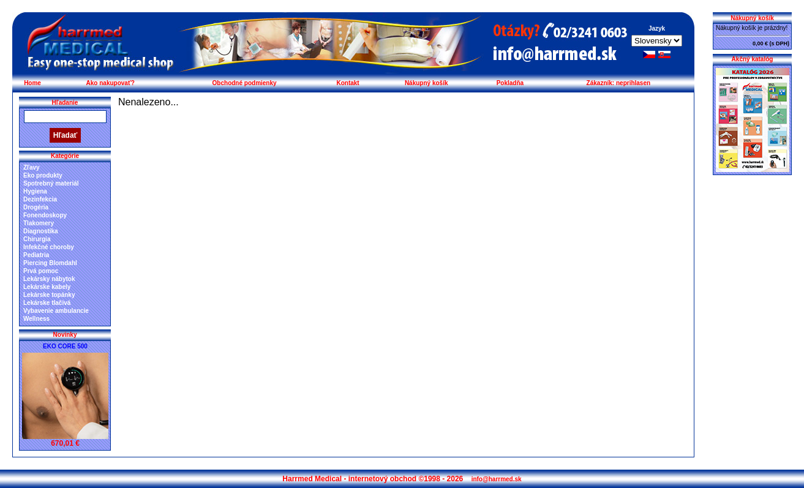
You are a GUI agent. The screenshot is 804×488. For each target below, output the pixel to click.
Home (32, 83)
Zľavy (31, 167)
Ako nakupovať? (110, 83)
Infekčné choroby (48, 247)
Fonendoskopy (45, 215)
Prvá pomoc (40, 271)
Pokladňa (510, 83)
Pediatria (36, 255)
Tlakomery (38, 223)
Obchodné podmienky (244, 83)
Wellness (36, 318)
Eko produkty (42, 175)
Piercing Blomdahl (50, 263)
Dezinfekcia (40, 199)
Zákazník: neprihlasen (618, 83)
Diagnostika (40, 231)
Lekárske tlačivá (46, 302)
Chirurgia (36, 239)
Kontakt (347, 83)
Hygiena (35, 191)
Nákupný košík (426, 83)
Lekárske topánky (49, 294)
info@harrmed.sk (497, 479)
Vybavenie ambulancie (56, 310)
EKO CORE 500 (65, 346)
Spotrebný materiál (51, 183)
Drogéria (35, 207)
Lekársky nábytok (49, 279)
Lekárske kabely (46, 286)
